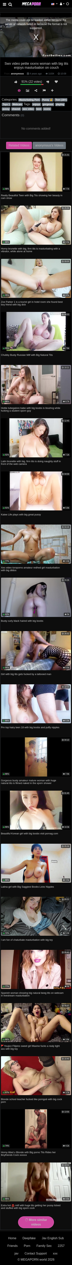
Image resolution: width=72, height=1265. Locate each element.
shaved (16, 109)
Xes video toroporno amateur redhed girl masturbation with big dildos (30, 569)
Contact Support (36, 1253)
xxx (55, 1253)
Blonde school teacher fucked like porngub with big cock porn (31, 1100)
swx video (28, 109)
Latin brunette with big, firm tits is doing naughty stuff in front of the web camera (31, 462)
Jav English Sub (53, 1238)
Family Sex (44, 1245)
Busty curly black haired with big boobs (22, 620)
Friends (12, 1245)
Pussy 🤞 (47, 99)
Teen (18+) (61, 99)
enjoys (36, 104)
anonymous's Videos (49, 145)
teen (38, 109)
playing (60, 104)
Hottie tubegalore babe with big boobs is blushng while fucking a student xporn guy (30, 409)
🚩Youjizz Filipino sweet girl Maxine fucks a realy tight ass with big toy (30, 1047)
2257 (61, 1245)
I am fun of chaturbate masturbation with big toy (27, 939)
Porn (27, 1245)
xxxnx (47, 109)
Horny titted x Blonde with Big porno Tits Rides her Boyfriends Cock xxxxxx (28, 1153)
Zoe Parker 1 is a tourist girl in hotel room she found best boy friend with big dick (32, 303)
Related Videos (19, 145)
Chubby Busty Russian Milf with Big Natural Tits (27, 355)
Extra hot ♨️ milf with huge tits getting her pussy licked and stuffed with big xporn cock (30, 1206)
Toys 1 (6, 104)
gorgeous (48, 104)
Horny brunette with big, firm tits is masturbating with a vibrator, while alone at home (30, 250)
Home (12, 1238)
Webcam (17, 104)
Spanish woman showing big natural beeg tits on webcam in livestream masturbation (32, 994)
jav (16, 1253)
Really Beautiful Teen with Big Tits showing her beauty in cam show (31, 196)
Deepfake (29, 1238)
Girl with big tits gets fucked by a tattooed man (26, 674)
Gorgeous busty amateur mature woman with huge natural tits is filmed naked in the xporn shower (28, 782)
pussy (6, 109)
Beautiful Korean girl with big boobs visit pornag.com (29, 833)
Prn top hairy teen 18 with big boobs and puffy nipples (30, 727)
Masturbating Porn (29, 99)
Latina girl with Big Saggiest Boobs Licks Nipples (27, 886)
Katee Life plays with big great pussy (21, 514)
